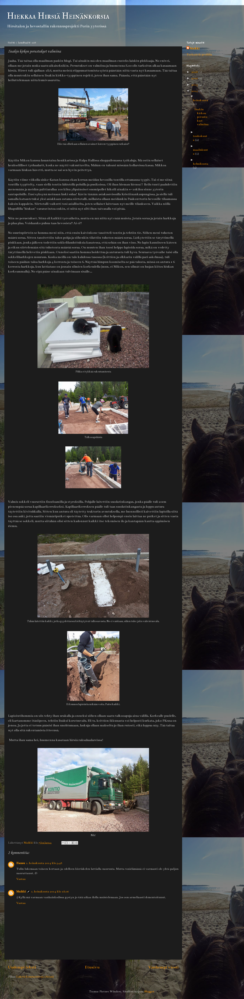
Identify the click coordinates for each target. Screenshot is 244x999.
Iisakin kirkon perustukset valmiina (201, 117)
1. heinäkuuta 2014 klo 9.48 (44, 863)
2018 (194, 72)
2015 (194, 85)
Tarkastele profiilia (199, 54)
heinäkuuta (200, 100)
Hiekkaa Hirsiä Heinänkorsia (58, 16)
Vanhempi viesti (163, 967)
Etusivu (92, 967)
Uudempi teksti (22, 967)
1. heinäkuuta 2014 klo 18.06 (50, 891)
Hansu (20, 863)
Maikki (21, 891)
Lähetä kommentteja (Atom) (35, 976)
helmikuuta (200, 164)
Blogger (149, 991)
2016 (194, 78)
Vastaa (21, 879)
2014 (194, 91)
